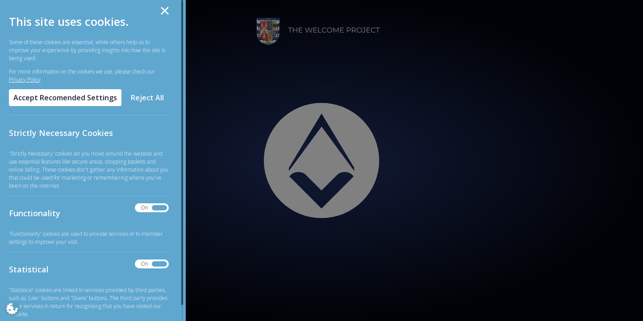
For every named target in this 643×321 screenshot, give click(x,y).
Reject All (147, 98)
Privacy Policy (25, 79)
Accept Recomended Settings (65, 98)
